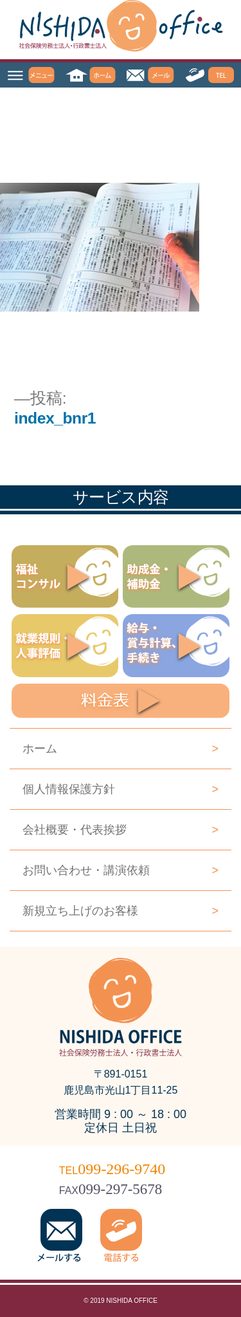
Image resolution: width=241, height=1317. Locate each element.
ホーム (120, 749)
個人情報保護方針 (120, 789)
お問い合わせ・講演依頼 (120, 870)
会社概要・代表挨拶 (120, 830)
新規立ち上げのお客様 (120, 911)
